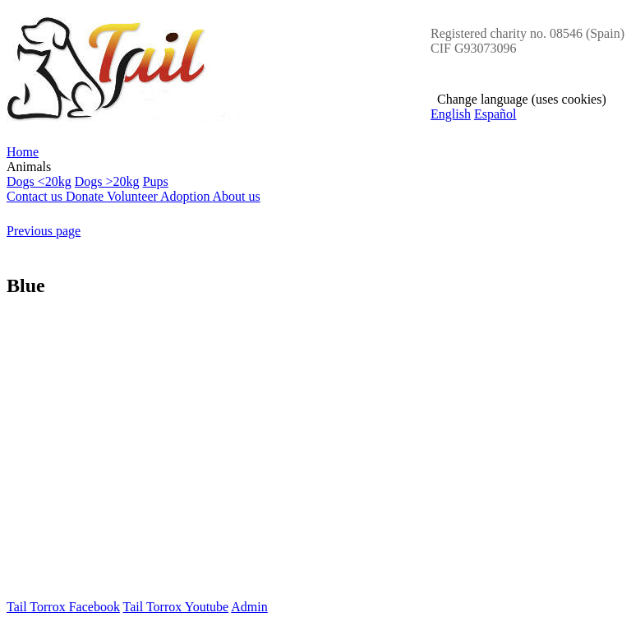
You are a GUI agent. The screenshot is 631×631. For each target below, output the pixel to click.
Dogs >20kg (107, 181)
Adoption (186, 196)
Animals (315, 174)
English (451, 114)
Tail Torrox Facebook (63, 607)
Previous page (44, 231)
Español (495, 114)
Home (23, 152)
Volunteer (133, 196)
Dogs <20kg (39, 181)
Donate (86, 196)
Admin (249, 607)
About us (236, 196)
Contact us (36, 196)
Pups (155, 181)
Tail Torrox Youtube (176, 607)
